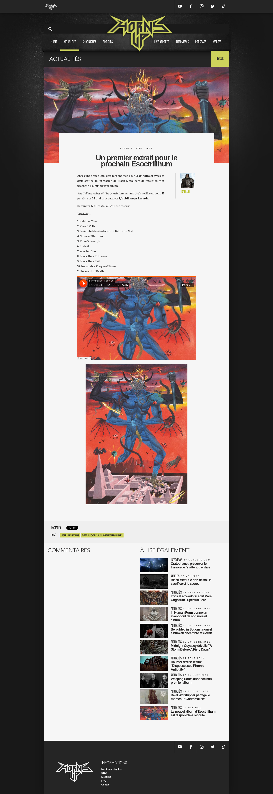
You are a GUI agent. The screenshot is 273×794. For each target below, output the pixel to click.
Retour (220, 58)
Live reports (161, 45)
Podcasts (200, 45)
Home (54, 45)
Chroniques (89, 45)
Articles (108, 45)
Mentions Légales (111, 769)
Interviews (182, 45)
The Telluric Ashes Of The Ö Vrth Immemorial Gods (102, 535)
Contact (105, 784)
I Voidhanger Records (70, 535)
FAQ (103, 780)
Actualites (69, 45)
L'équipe (106, 776)
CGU (104, 773)
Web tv (216, 45)
